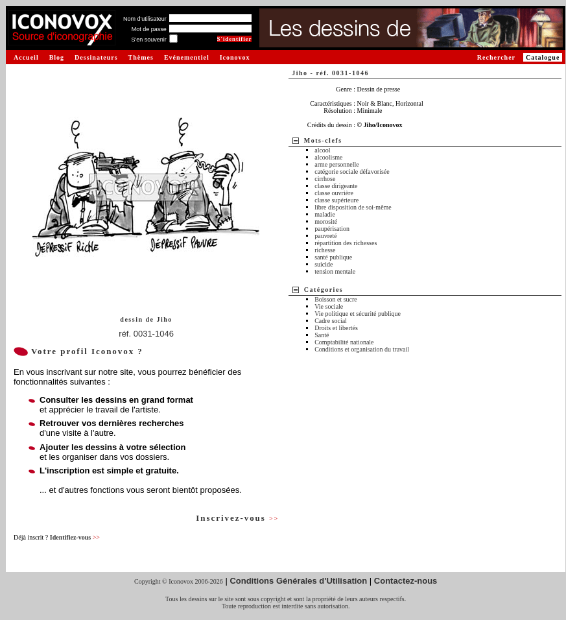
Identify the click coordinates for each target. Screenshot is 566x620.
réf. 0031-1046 (146, 334)
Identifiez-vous (75, 537)
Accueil (26, 57)
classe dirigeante (335, 185)
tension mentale (334, 271)
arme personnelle (336, 164)
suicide (323, 264)
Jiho (164, 319)
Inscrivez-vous (237, 518)
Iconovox (235, 57)
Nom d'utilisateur (145, 19)
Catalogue (543, 57)
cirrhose (324, 178)
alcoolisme (328, 157)
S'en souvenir (148, 39)
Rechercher (496, 57)
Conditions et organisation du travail (361, 349)
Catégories (324, 289)
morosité (325, 221)
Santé (321, 335)
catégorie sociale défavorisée (352, 171)
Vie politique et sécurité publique (357, 313)
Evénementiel (186, 57)
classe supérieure (336, 200)
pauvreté (325, 235)
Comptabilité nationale (343, 342)
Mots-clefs (323, 140)
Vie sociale (328, 306)
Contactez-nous (406, 581)
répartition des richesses (345, 242)
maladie (324, 214)
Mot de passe (149, 29)
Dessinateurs (96, 57)
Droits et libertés (336, 327)
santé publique (333, 257)
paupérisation (331, 228)
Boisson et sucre (335, 299)
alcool (322, 150)
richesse (324, 250)
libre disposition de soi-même (353, 207)
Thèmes (141, 57)
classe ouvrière (333, 193)
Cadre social (330, 320)
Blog (56, 57)
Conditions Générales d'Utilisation (298, 581)
